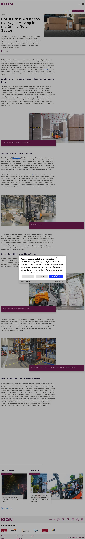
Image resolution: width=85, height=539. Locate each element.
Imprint (22, 281)
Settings (28, 276)
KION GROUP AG (53, 271)
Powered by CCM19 (59, 281)
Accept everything (56, 276)
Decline (41, 276)
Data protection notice (30, 281)
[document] (42, 266)
